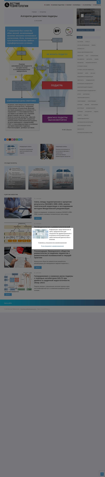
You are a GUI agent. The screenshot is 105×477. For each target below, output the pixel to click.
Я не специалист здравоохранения (52, 246)
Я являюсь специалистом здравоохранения (52, 243)
